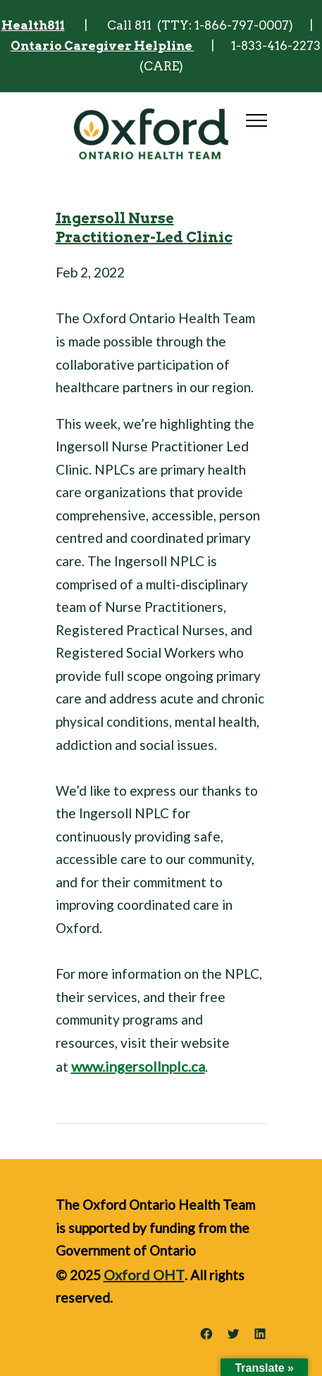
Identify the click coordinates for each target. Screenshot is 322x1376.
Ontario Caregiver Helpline (102, 46)
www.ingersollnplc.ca (138, 1066)
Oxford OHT (144, 1274)
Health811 (33, 25)
